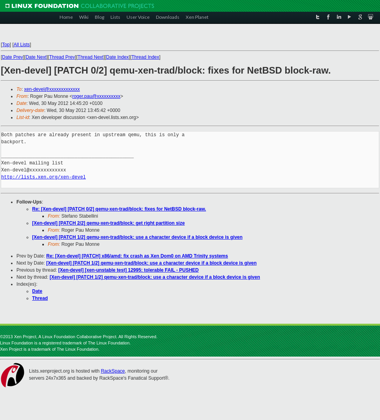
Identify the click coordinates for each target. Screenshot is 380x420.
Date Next (35, 57)
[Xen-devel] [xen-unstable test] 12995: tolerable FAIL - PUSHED (128, 270)
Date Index (117, 57)
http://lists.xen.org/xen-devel (43, 177)
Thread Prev (62, 57)
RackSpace (113, 371)
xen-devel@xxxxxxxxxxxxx (52, 89)
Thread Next (90, 57)
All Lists (22, 44)
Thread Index (145, 57)
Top (5, 44)
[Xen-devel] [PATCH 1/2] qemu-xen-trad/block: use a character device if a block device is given (137, 237)
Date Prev (12, 57)
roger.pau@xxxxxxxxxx (96, 96)
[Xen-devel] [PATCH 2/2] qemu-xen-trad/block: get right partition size (108, 223)
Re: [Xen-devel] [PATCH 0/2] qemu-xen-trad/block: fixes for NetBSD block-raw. (119, 209)
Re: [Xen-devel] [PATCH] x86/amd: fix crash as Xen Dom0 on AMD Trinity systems (137, 256)
